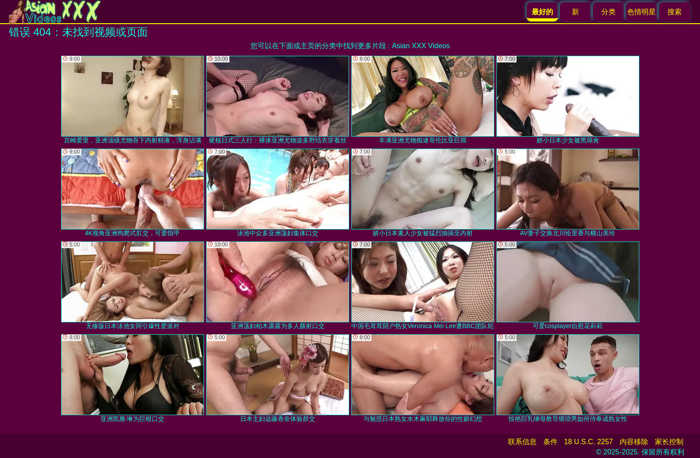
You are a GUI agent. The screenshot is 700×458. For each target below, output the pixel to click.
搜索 (674, 12)
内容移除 (634, 442)
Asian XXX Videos (421, 46)
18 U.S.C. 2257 (588, 442)
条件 (550, 442)
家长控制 (669, 442)
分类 (608, 12)
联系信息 (522, 442)
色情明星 (641, 12)
